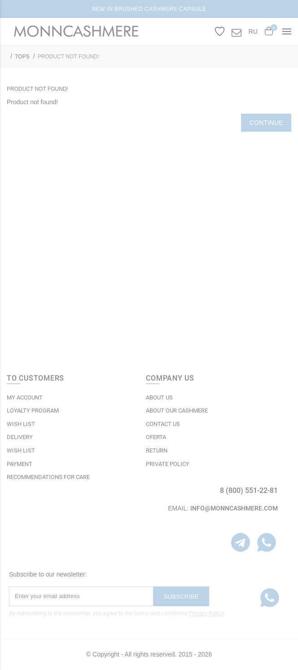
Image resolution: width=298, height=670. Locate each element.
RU (253, 31)
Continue (266, 122)
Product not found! (68, 56)
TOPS (22, 56)
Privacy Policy (206, 613)
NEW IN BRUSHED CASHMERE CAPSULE (149, 9)
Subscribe (181, 596)
